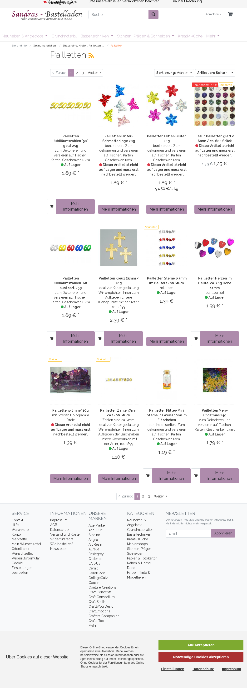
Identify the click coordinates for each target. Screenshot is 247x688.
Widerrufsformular (26, 558)
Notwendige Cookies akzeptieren (201, 657)
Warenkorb (20, 530)
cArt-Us (94, 563)
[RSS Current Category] (91, 55)
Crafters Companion (104, 616)
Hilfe (15, 525)
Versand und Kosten (65, 534)
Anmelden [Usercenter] (213, 14)
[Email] (189, 533)
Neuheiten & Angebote (23, 36)
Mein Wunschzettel (26, 544)
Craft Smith (97, 602)
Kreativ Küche (190, 36)
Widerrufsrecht (61, 539)
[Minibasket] (230, 14)
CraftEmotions (99, 611)
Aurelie (94, 549)
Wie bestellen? (61, 544)
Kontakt (17, 520)
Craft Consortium (102, 597)
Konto (16, 534)
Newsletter (58, 549)
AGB (53, 525)
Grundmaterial (64, 36)
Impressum (59, 520)
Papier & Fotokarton (142, 558)
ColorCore (97, 573)
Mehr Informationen (75, 206)
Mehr (211, 36)
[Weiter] (94, 73)
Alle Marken (98, 525)
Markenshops (137, 544)
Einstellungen (172, 669)
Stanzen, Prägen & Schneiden (144, 36)
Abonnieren (223, 533)
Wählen (172, 73)
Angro (93, 540)
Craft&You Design (102, 606)
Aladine (94, 535)
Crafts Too (96, 621)
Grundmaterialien (140, 530)
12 (213, 73)
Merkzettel (20, 539)
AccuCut (95, 530)
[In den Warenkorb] (51, 206)
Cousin (94, 583)
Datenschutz (59, 530)
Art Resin (95, 544)
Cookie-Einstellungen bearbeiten (22, 567)
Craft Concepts (100, 592)
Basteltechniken (95, 36)
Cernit (93, 568)
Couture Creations (102, 587)
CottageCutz (98, 578)
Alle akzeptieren (200, 645)
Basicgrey (96, 554)
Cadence (95, 559)
